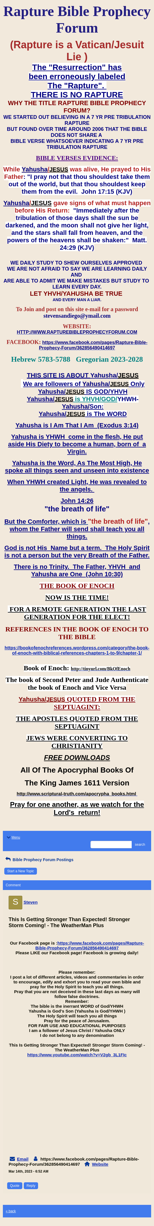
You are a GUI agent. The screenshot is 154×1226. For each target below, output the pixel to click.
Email (22, 1159)
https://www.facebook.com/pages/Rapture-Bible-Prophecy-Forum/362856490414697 (89, 945)
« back (11, 1211)
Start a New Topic (20, 871)
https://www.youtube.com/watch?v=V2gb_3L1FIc (77, 1054)
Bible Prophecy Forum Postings (38, 859)
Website (100, 1164)
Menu (13, 837)
